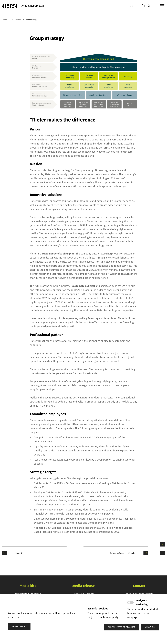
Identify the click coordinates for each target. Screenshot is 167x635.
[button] (121, 627)
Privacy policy (19, 626)
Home (4, 20)
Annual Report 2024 (33, 5)
